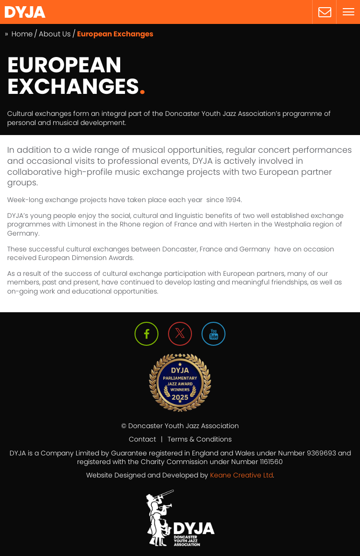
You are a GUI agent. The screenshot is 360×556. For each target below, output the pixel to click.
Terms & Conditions (200, 439)
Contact (142, 439)
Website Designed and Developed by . (180, 475)
